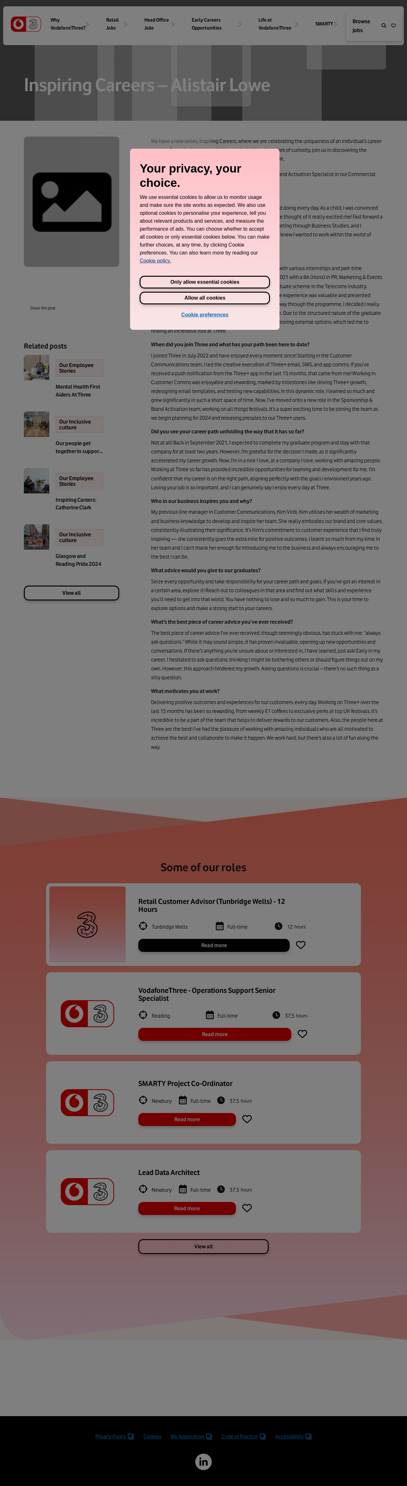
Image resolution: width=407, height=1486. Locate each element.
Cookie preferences (205, 314)
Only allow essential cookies (204, 282)
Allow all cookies (204, 298)
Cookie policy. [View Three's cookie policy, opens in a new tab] (155, 260)
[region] (204, 239)
